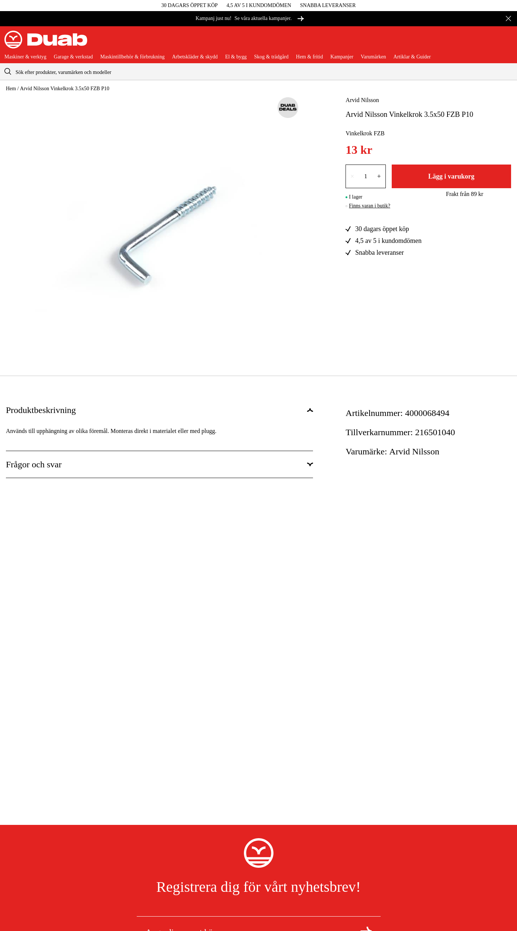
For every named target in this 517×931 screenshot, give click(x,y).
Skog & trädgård (271, 57)
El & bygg (235, 57)
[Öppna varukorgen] (507, 42)
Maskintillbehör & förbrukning (132, 57)
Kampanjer (341, 57)
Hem (11, 88)
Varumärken (373, 57)
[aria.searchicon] (8, 71)
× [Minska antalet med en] (352, 176)
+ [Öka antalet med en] (379, 176)
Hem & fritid (309, 57)
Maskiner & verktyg (25, 57)
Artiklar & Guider (412, 57)
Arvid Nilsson (362, 100)
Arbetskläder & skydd (195, 57)
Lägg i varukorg (451, 176)
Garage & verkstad (73, 57)
